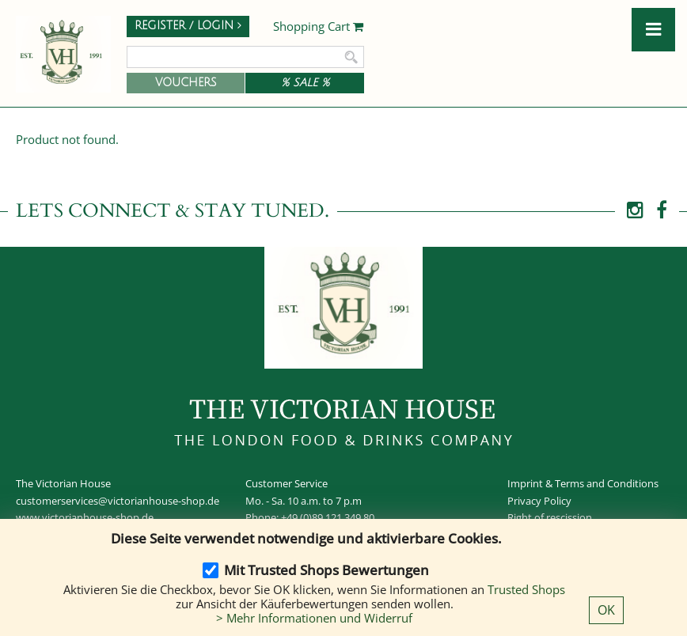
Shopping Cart (318, 27)
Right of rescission (549, 517)
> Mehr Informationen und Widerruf (314, 618)
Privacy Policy (539, 501)
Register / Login (188, 26)
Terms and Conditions (607, 483)
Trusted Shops (526, 589)
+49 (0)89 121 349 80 (327, 517)
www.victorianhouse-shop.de (85, 517)
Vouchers (186, 83)
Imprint (525, 483)
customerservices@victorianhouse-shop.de (117, 501)
